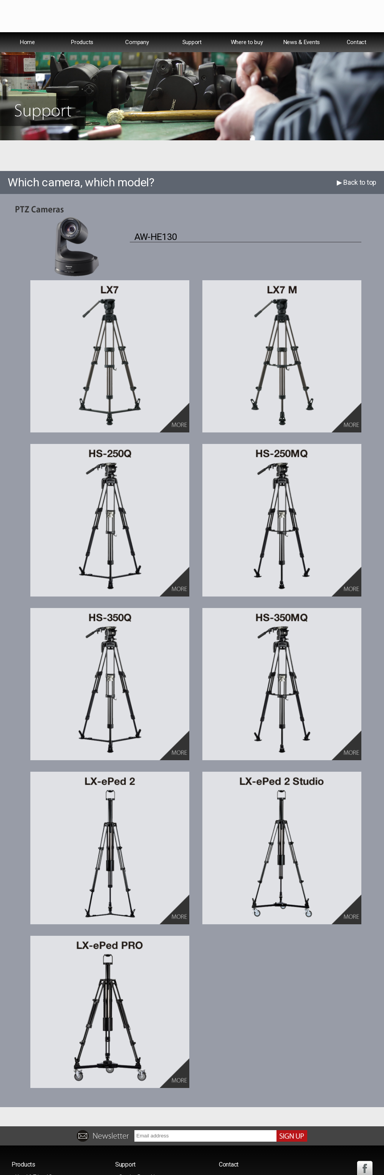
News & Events (301, 59)
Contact (356, 59)
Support (192, 59)
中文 (345, 40)
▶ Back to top (356, 199)
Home (27, 59)
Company (137, 59)
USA (289, 40)
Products (82, 59)
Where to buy (247, 59)
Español (318, 40)
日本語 (370, 40)
